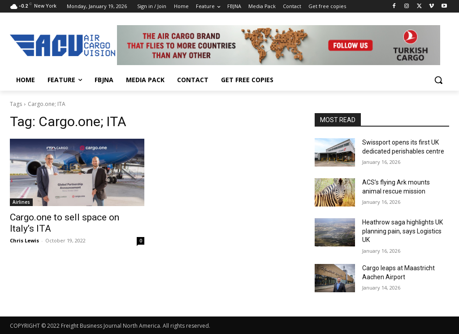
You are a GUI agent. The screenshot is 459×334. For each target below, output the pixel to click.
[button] (438, 80)
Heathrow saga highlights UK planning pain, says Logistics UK (402, 231)
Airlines (21, 202)
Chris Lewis (24, 240)
